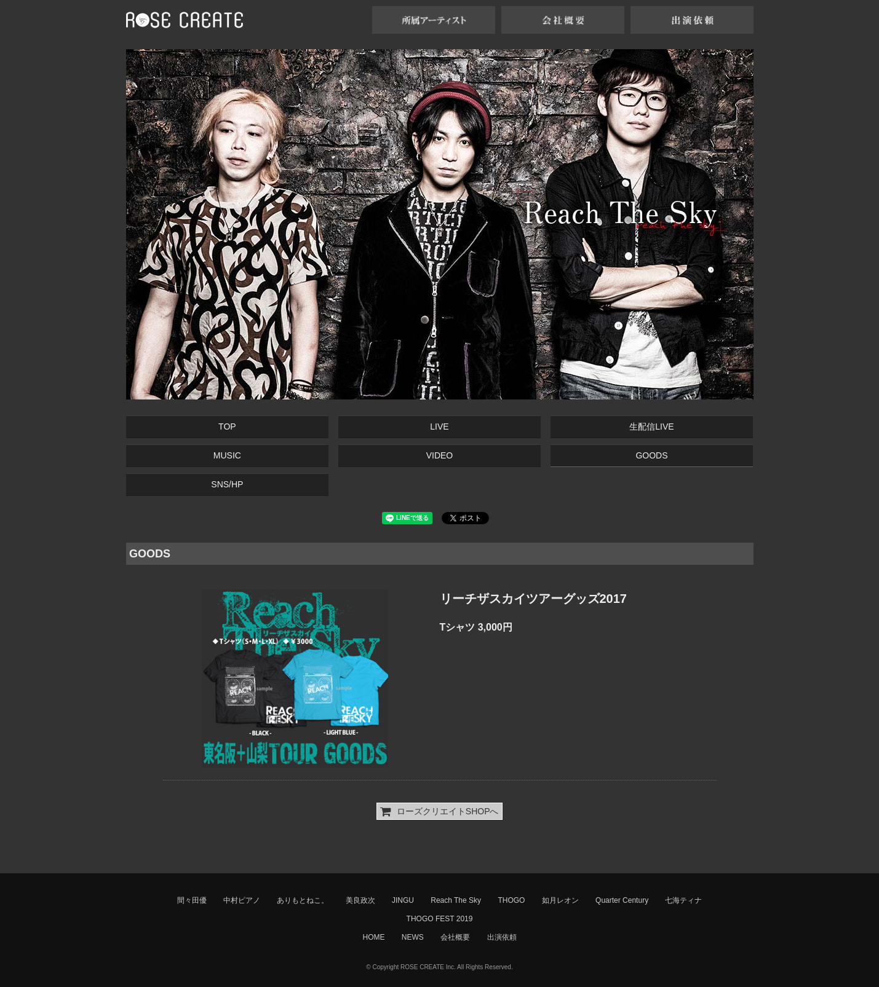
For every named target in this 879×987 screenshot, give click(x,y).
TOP (227, 426)
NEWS (413, 937)
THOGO (511, 900)
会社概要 (455, 937)
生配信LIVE (651, 426)
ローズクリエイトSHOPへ (439, 811)
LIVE (439, 426)
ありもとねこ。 (302, 900)
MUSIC (227, 455)
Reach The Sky (456, 900)
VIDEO (439, 455)
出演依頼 (502, 937)
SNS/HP (227, 484)
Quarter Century (621, 900)
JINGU (403, 900)
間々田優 (192, 900)
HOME (373, 937)
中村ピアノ (241, 900)
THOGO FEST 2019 (440, 918)
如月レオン (560, 900)
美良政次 (360, 900)
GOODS (651, 455)
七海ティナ (683, 900)
